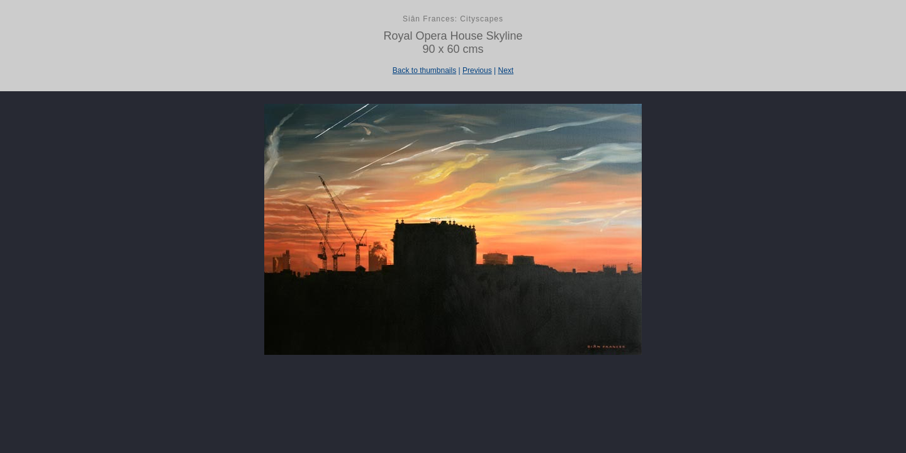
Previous (477, 70)
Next (505, 70)
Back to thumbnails (424, 70)
